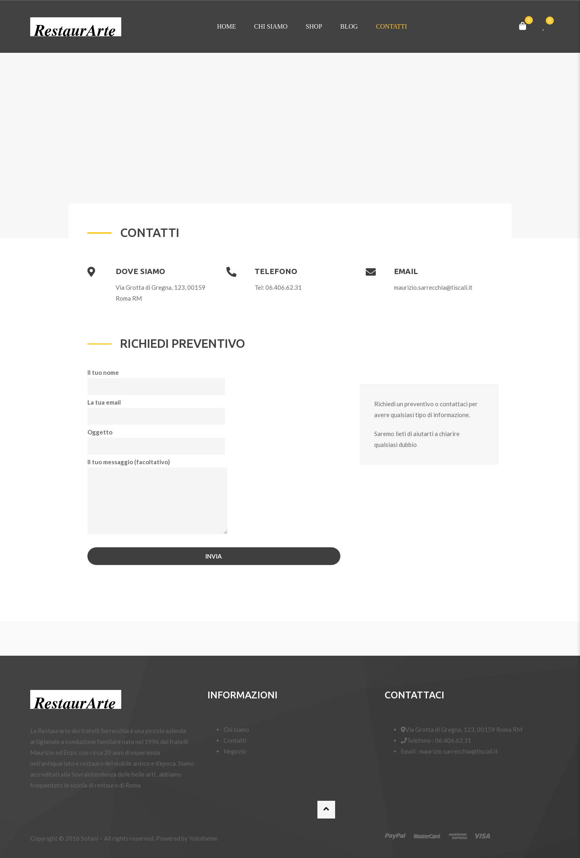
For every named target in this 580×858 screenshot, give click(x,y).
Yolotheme (203, 838)
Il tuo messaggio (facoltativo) (157, 496)
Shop (314, 26)
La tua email (156, 409)
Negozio (235, 751)
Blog (349, 26)
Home (226, 26)
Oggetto (156, 439)
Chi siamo (271, 26)
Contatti (391, 26)
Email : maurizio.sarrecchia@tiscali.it (449, 751)
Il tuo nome (156, 379)
